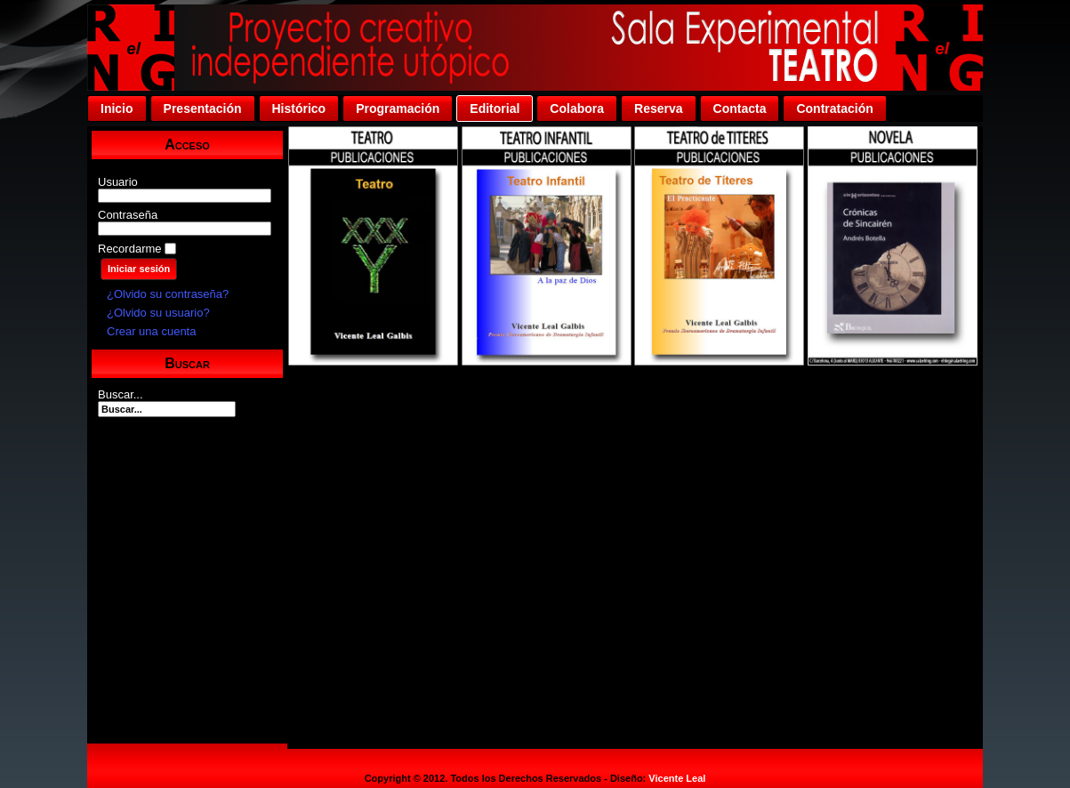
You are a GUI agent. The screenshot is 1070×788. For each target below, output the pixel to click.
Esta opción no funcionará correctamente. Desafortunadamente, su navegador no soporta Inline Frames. (635, 437)
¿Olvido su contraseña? (168, 294)
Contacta (740, 108)
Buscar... (120, 394)
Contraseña (127, 214)
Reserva (658, 108)
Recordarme (130, 248)
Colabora (577, 108)
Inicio (117, 108)
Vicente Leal (676, 778)
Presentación (203, 108)
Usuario (118, 182)
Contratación (834, 108)
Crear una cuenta (151, 331)
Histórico (299, 108)
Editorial (494, 108)
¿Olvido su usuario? (158, 312)
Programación (397, 108)
